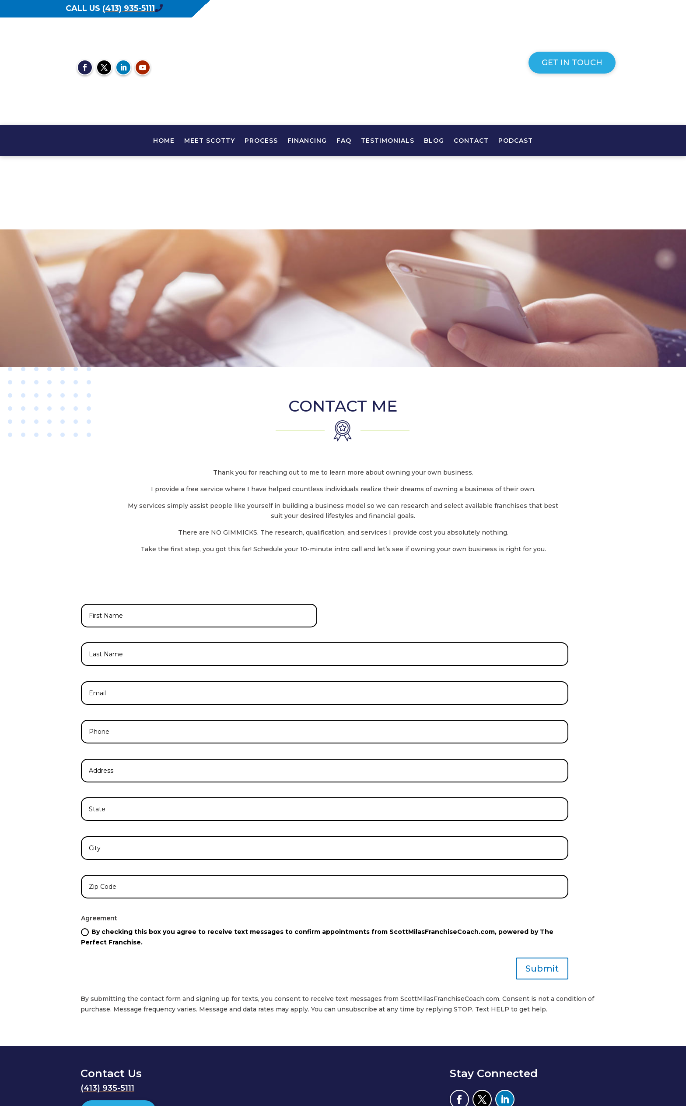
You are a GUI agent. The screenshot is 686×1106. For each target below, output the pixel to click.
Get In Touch (572, 62)
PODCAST (515, 140)
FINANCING (307, 140)
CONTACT (471, 140)
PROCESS (261, 140)
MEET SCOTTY (209, 140)
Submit (542, 895)
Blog (434, 140)
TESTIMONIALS (387, 140)
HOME (164, 140)
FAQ (343, 140)
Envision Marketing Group (562, 1067)
